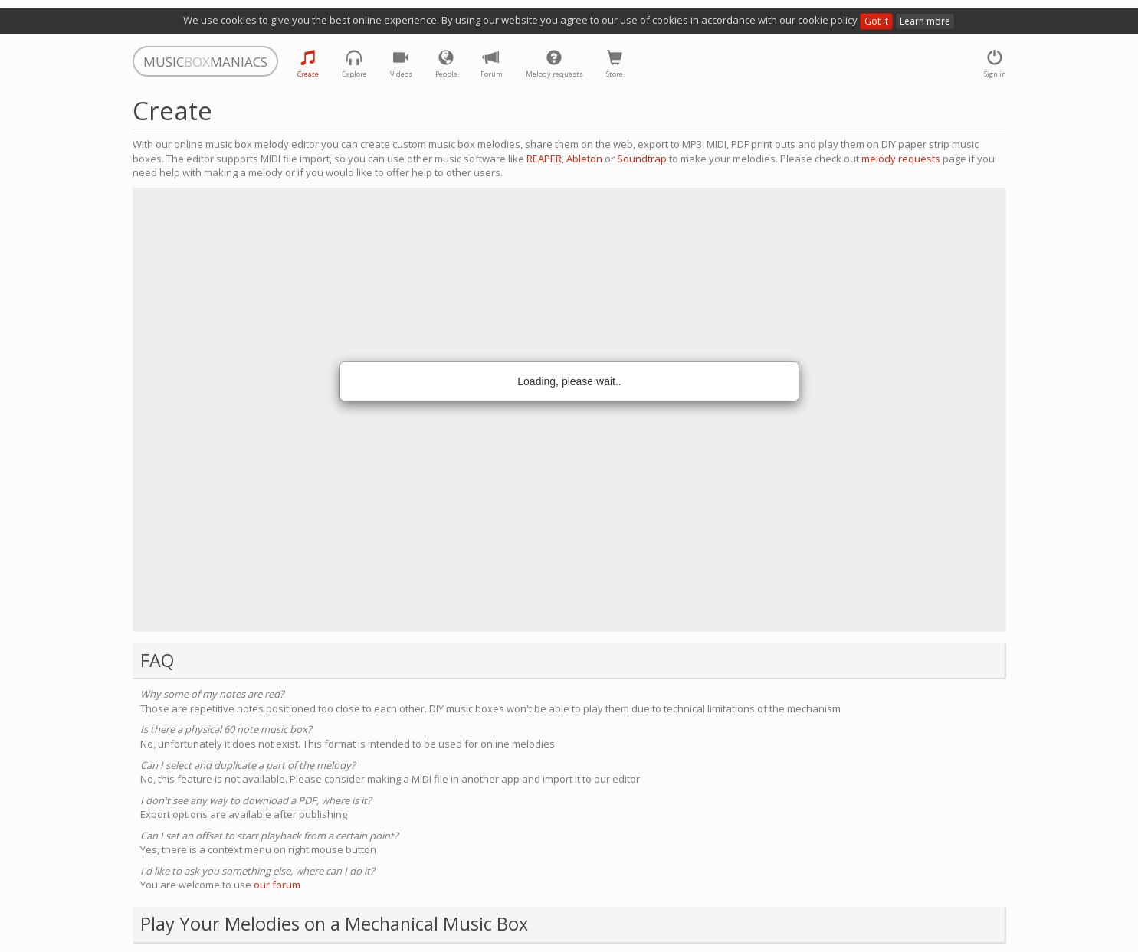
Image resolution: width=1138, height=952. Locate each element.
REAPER (544, 158)
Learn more (925, 21)
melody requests (900, 158)
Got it (876, 21)
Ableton (584, 158)
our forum (277, 884)
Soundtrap (642, 158)
